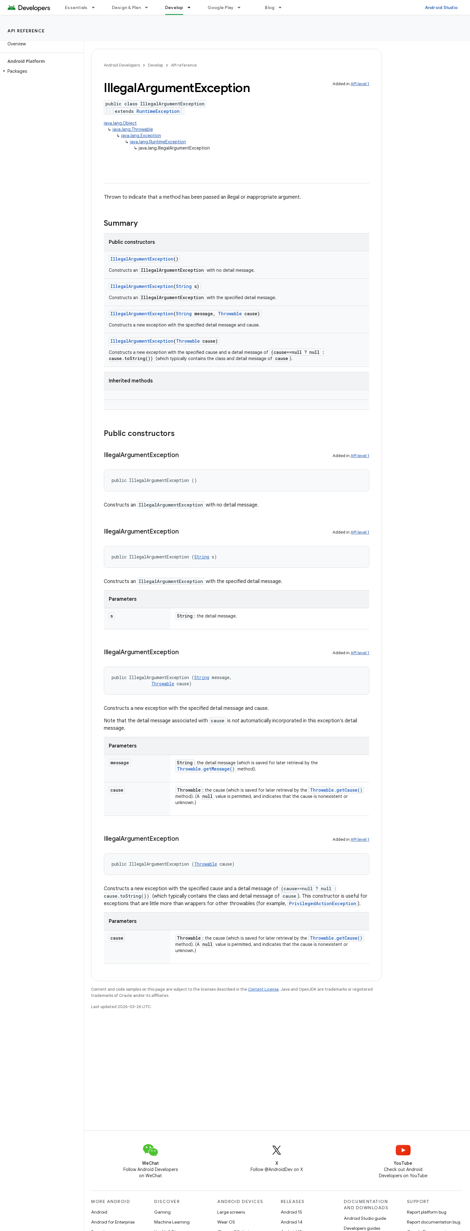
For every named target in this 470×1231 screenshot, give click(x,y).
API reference (26, 31)
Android (99, 1212)
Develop (155, 65)
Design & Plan (126, 7)
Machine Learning (172, 1222)
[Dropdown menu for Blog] (282, 7)
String (184, 286)
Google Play (221, 7)
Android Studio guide (365, 1218)
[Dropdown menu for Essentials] (96, 7)
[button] (40, 71)
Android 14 (291, 1222)
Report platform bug (426, 1212)
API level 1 (360, 83)
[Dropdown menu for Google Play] (241, 7)
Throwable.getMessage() (206, 769)
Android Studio (441, 7)
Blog (269, 7)
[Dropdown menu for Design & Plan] (149, 7)
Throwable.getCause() (336, 790)
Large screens (231, 1212)
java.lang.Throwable (133, 129)
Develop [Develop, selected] (174, 7)
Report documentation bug (433, 1222)
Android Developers (122, 65)
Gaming (162, 1212)
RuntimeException (158, 111)
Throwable (230, 314)
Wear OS (226, 1222)
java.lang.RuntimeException (158, 142)
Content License (263, 989)
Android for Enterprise (113, 1222)
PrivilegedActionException (322, 903)
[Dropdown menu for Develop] (191, 7)
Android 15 (291, 1212)
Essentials (76, 7)
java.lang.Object (120, 123)
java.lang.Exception (141, 135)
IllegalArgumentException (141, 259)
